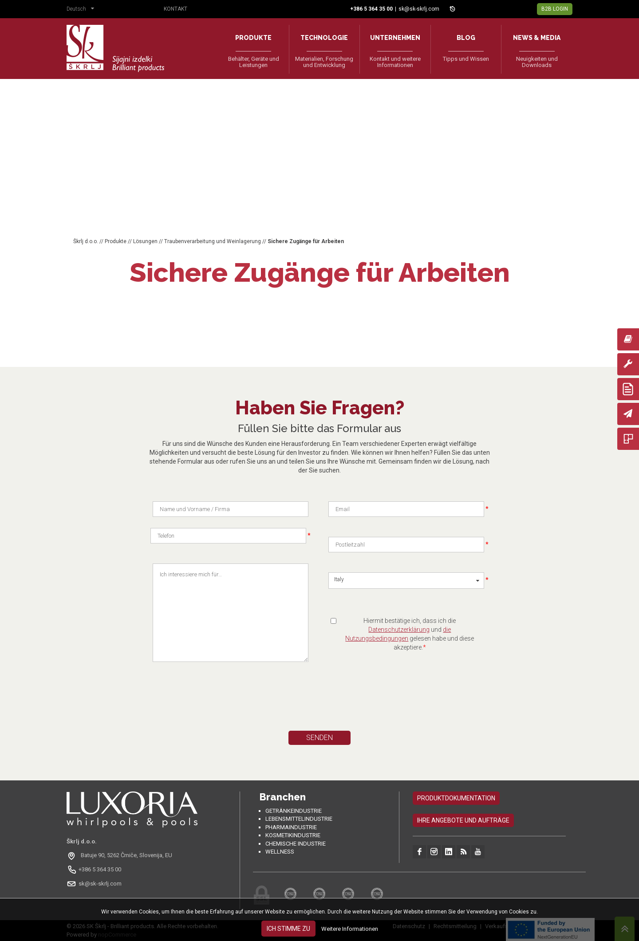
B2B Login (554, 9)
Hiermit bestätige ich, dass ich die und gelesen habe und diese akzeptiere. (409, 634)
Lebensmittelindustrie (298, 818)
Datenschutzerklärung (399, 629)
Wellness (279, 851)
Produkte (115, 241)
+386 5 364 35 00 (100, 869)
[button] (83, 9)
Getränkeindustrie (293, 810)
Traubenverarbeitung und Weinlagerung (212, 241)
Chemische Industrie (295, 843)
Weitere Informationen (349, 928)
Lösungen (145, 241)
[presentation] (236, 704)
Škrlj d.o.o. (85, 241)
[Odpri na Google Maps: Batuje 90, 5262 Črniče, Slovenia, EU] (120, 855)
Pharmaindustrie (291, 827)
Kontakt (175, 9)
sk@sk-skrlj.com (418, 9)
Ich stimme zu (288, 928)
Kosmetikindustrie (292, 835)
